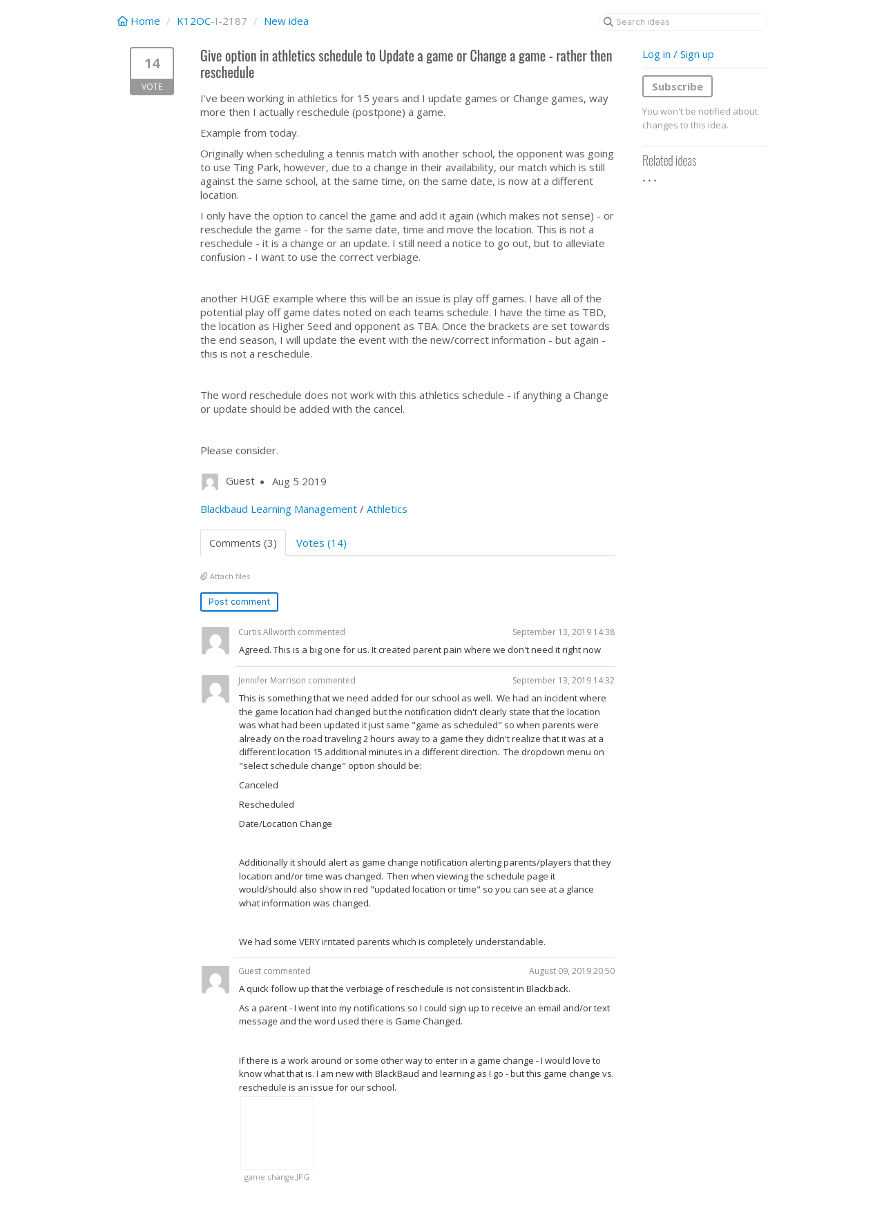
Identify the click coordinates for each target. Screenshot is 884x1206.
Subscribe (677, 86)
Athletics (387, 509)
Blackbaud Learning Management (278, 509)
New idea (286, 21)
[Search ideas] (682, 22)
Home (140, 21)
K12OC (194, 21)
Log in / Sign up (678, 54)
